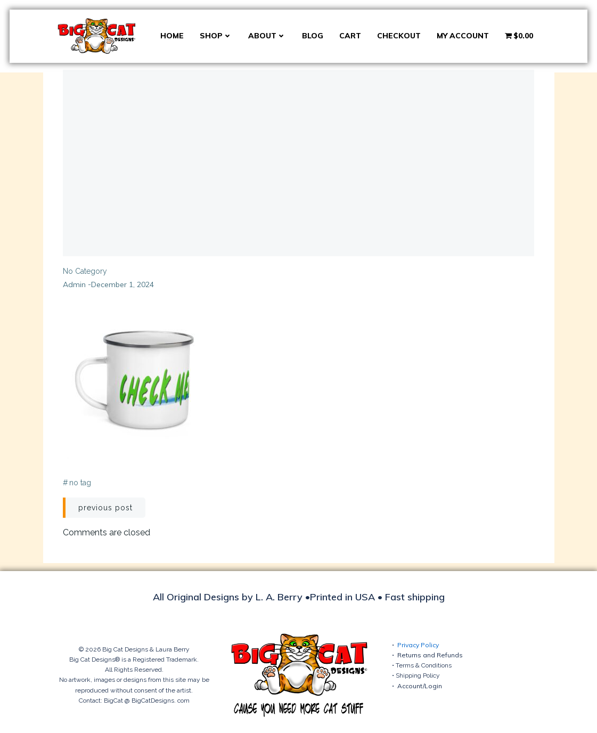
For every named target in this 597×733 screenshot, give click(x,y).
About (267, 35)
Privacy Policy (418, 645)
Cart (350, 35)
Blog (312, 35)
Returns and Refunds (430, 655)
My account (463, 35)
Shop (216, 35)
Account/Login (419, 686)
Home (172, 35)
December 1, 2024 (123, 285)
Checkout (399, 35)
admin (74, 285)
